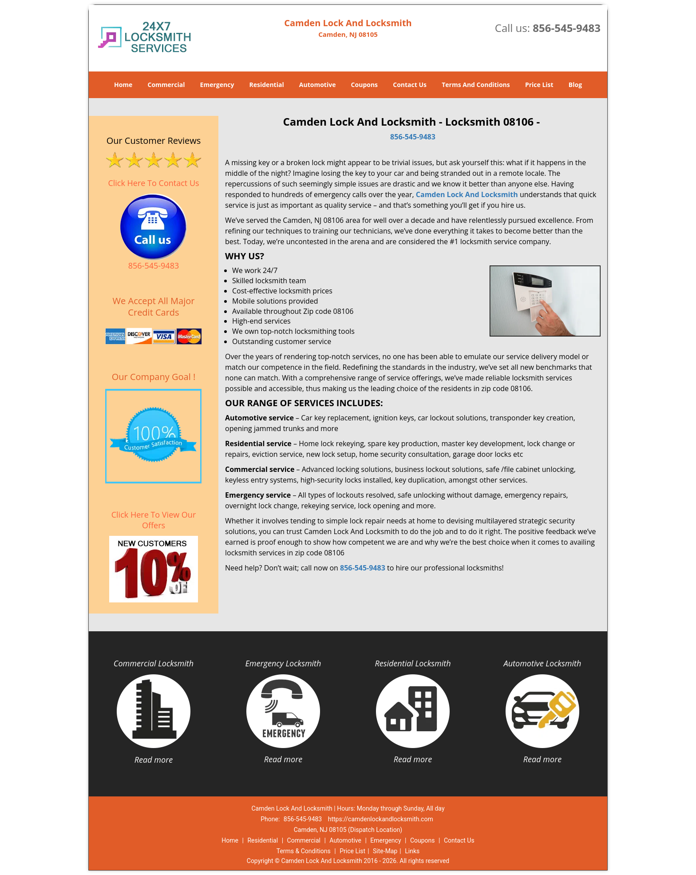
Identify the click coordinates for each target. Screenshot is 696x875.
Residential (266, 84)
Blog (575, 84)
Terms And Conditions (476, 84)
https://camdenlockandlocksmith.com (380, 819)
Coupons (364, 84)
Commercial (166, 84)
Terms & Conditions (304, 851)
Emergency (217, 84)
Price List (539, 84)
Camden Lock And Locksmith (467, 194)
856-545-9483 (567, 27)
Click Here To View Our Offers (153, 520)
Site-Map (385, 851)
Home (123, 84)
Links (412, 851)
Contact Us (410, 84)
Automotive (317, 84)
